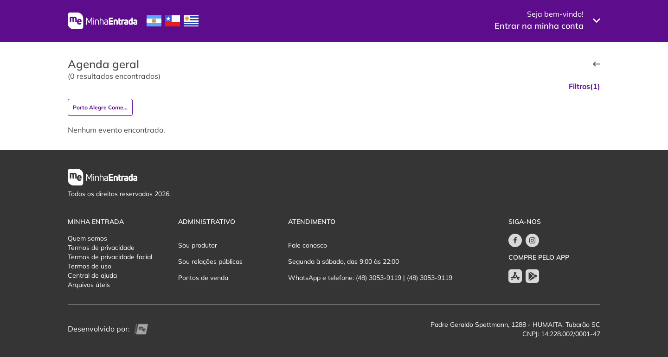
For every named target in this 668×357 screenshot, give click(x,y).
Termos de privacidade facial (110, 257)
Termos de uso (89, 266)
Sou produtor (197, 245)
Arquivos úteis (89, 284)
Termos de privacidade (101, 247)
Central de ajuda (92, 275)
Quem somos (87, 238)
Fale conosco (307, 245)
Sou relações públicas (210, 261)
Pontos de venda (203, 278)
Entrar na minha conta (539, 25)
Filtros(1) (584, 86)
